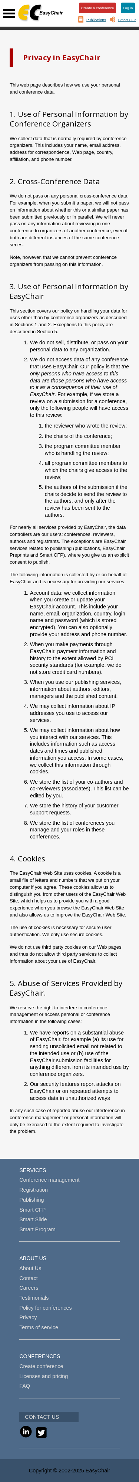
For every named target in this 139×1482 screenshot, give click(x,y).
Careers (28, 1288)
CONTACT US (42, 1417)
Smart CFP (127, 20)
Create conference (41, 1366)
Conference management (49, 1180)
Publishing (31, 1200)
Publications (96, 20)
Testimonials (34, 1298)
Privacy (28, 1317)
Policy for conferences (45, 1308)
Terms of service (38, 1327)
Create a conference (97, 8)
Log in (128, 8)
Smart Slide (33, 1219)
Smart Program (37, 1229)
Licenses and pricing (43, 1376)
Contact (28, 1278)
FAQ (24, 1386)
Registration (33, 1190)
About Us (30, 1268)
